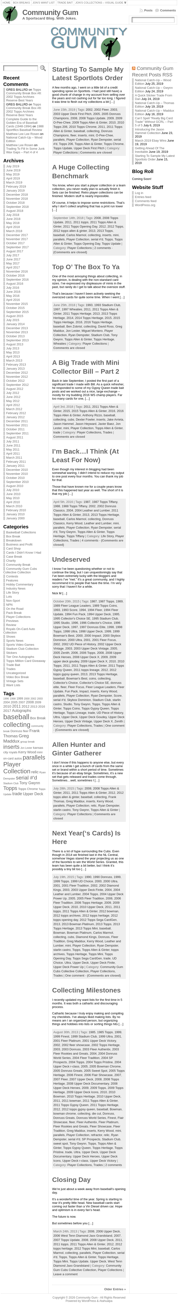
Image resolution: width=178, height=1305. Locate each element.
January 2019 (15, 190)
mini (91, 135)
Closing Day (71, 1179)
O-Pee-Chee (104, 135)
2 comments (102, 248)
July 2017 (12, 255)
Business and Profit (19, 544)
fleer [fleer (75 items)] (25, 731)
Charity (11, 560)
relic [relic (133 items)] (35, 772)
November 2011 (17, 425)
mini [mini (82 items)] (39, 752)
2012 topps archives (67, 915)
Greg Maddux (75, 801)
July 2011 (12, 441)
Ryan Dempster (101, 139)
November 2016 (17, 271)
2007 (117, 1075)
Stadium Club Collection (22, 648)
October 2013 (15, 336)
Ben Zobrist (74, 326)
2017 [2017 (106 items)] (7, 711)
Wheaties (59, 343)
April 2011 (13, 453)
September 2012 (17, 385)
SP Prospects (91, 1139)
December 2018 (17, 194)
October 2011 (15, 429)
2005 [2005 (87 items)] (14, 702)
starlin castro (62, 810)
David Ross (106, 326)
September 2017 (17, 247)
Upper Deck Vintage (78, 721)
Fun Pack (71, 691)
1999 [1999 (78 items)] (19, 698)
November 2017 (17, 239)
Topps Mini (95, 954)
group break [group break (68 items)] (27, 741)
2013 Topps (105, 231)
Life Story (12, 592)
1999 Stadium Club (84, 1036)
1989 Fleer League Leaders (72, 605)
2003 (113, 109)
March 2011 (14, 457)
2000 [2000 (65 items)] (27, 698)
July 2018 (12, 215)
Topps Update (62, 148)
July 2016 (12, 287)
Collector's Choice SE (94, 683)
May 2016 (13, 296)
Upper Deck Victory (103, 1160)
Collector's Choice (65, 683)
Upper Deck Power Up (68, 967)
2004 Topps (90, 894)
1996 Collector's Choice (96, 623)
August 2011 (14, 437)
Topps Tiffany (75, 536)
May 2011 (13, 449)
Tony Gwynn (67, 532)
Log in (139, 193)
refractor (96, 1135)
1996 (74, 623)
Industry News (15, 588)
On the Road (15, 608)
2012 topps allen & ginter (70, 231)
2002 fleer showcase (76, 1045)
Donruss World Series (91, 1118)
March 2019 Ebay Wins (150, 140)
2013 (92, 231)
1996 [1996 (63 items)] (6, 698)
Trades (10, 669)
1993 (89, 305)
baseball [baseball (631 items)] (16, 717)
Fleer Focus (76, 687)
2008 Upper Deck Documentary (87, 1083)
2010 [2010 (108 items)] (7, 706)
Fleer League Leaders (101, 687)
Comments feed (145, 201)
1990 (88, 877)
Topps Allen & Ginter (88, 144)
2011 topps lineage (86, 670)
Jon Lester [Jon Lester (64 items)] (26, 747)
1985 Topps (105, 1032)
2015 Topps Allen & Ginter (89, 411)
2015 (108, 318)
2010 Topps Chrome (83, 127)
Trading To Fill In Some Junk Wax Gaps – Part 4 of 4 (25, 150)
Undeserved (71, 559)
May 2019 (13, 174)
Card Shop (13, 548)
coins (92, 678)
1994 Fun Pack (75, 614)
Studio (67, 704)
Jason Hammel (63, 424)
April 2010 (13, 502)
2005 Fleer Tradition (90, 898)
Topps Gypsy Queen (95, 708)
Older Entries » (115, 1289)
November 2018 (17, 198)
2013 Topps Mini (87, 928)
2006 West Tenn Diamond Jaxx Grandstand (82, 1235)
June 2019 (13, 170)
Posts (148, 10)
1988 (56, 506)
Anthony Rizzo (92, 415)
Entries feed (143, 197)
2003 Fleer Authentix (96, 1049)
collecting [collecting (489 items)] (17, 724)
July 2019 (12, 166)
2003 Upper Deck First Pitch (72, 114)
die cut (96, 1113)
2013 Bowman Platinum (78, 924)
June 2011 (13, 445)
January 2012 (15, 417)
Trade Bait (13, 665)
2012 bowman (108, 911)
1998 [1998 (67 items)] (13, 698)
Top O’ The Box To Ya (86, 267)
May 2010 (13, 498)
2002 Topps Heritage (106, 1045)
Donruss (104, 937)
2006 (74, 653)
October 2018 (15, 202)
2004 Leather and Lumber (92, 510)
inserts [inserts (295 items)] (11, 747)
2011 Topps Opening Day (80, 226)
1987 (87, 502)
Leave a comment (65, 1274)
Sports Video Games (20, 644)
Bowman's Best (76, 678)
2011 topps (80, 222)
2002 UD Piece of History (79, 644)
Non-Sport (13, 600)
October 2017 (15, 243)
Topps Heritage (104, 339)
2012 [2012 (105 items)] (26, 706)
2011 (101, 127)
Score (118, 695)
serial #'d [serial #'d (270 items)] (26, 778)
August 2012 (14, 389)
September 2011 (17, 433)
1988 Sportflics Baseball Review (25, 128)
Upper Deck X (103, 721)
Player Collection (77, 139)
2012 (102, 226)
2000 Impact (92, 635)
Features (12, 580)
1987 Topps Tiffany (104, 502)
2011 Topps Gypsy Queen (71, 1105)
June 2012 (13, 397)
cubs (71, 419)
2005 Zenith (61, 653)
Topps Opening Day (87, 243)
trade (56, 432)
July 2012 (12, 393)
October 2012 (15, 380)
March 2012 (14, 409)
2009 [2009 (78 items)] (38, 702)
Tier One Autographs (20, 657)
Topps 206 (66, 144)
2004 (69, 510)
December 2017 (17, 235)
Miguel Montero (92, 330)
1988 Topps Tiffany (74, 506)
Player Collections (18, 617)
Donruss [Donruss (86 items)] (16, 731)
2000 (79, 635)
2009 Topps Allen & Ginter (89, 122)
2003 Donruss (71, 1049)
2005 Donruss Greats (67, 1070)
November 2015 (17, 304)
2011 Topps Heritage (77, 313)
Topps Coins (71, 708)
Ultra (56, 717)
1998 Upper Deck (91, 631)
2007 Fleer (60, 1079)
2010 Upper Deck (91, 907)
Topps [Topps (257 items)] (10, 788)
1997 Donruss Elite (92, 627)
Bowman (59, 932)
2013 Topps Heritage (105, 514)
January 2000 (15, 518)
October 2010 (15, 478)
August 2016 (14, 283)
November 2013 (17, 332)
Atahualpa (105, 1301)
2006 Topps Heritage (89, 902)
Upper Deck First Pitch (89, 148)
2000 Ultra (75, 640)
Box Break (13, 536)
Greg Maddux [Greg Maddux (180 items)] (16, 738)
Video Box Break (17, 677)
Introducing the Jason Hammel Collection (149, 131)
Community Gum (50, 12)
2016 (79, 322)
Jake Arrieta (115, 419)
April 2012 (13, 405)
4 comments (90, 540)
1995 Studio (61, 623)
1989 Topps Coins (104, 605)
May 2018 (13, 223)
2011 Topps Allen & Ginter (89, 665)
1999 (107, 631)
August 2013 (14, 344)
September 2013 (17, 340)
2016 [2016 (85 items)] (41, 706)
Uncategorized (16, 673)
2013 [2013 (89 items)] (33, 706)
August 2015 (14, 316)
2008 (74, 118)
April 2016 (13, 300)
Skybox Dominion (79, 700)
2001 (87, 640)
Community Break (18, 564)
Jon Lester (73, 330)
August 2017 (14, 251)
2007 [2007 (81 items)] (22, 702)
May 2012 (13, 401)
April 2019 (13, 178)
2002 (89, 109)
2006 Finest (74, 1075)
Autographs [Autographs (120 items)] (21, 711)
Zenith (118, 721)
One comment (114, 725)
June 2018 (13, 219)
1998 (110, 627)
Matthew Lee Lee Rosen (22, 134)
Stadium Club (100, 335)
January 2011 (15, 465)
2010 (112, 122)
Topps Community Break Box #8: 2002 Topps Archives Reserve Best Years (24, 95)
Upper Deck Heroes (86, 1156)
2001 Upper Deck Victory (99, 1040)
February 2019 (16, 186)
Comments (168, 10)
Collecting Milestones (86, 990)
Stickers (11, 653)
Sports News (15, 640)
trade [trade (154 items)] (17, 793)
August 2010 (14, 486)
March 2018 (14, 231)
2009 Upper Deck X (94, 661)
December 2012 (17, 372)
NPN (9, 604)
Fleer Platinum (108, 1122)
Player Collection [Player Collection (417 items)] (17, 767)
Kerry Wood (74, 523)
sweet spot (60, 1143)
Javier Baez (106, 424)
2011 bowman (71, 1100)
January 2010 (15, 514)
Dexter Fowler (85, 419)
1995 (115, 614)
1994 (82, 610)
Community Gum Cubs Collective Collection (20, 570)
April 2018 (13, 227)
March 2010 (14, 506)
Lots (9, 596)
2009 (110, 118)
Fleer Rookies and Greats (70, 1126)
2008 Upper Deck (102, 1240)
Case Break (14, 556)
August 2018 (14, 211)
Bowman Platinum (79, 932)
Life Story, (108, 536)
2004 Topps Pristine (99, 1062)
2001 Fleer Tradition (75, 885)
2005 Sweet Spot (95, 1070)
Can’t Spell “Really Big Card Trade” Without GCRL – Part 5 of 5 (154, 121)
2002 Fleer (101, 109)
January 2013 (15, 368)
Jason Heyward (85, 424)
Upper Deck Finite (103, 962)
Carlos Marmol (76, 235)
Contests (12, 576)
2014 (69, 318)
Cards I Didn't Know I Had (23, 552)
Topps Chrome (113, 144)
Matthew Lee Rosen (19, 145)
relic (94, 805)
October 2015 (15, 308)
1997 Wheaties (72, 309)
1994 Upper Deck (99, 614)
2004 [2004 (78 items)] (6, 702)
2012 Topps (115, 226)
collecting (93, 131)
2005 (96, 114)
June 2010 (13, 494)
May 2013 (13, 352)
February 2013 (16, 364)
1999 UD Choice (82, 881)
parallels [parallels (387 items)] (34, 757)
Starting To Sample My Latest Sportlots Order (155, 157)
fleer (73, 135)
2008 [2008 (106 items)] (30, 702)
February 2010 (16, 510)
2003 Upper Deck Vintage (91, 648)
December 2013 (17, 328)
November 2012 (17, 376)
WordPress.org (145, 205)
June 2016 (13, 291)
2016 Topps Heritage (98, 322)
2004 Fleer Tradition (86, 1058)
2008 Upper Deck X (86, 657)
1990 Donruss (102, 877)
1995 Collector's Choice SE (71, 618)
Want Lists (13, 685)
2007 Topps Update (66, 1240)
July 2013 (12, 348)
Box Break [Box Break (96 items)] (38, 718)
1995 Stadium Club (105, 618)
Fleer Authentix (86, 1122)
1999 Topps (61, 881)
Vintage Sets (14, 681)
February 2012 (16, 413)
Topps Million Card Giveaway (26, 661)
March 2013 (14, 360)
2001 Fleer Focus (104, 640)
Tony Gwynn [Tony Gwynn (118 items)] (29, 783)
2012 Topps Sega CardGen (98, 920)
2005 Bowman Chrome (105, 1066)
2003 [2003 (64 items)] (40, 698)
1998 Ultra (70, 631)
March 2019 (14, 182)
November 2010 (17, 474)
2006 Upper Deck (108, 1231)
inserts (82, 135)
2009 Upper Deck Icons (82, 1092)
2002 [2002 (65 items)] (33, 698)
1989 (119, 601)
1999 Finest (61, 1036)
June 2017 (13, 259)
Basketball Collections (21, 532)
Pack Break (14, 613)
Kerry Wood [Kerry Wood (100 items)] (27, 752)
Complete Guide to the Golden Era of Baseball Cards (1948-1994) (22, 122)
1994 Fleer (95, 610)
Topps (109, 239)
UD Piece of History (110, 713)
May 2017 (13, 263)
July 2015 (12, 320)
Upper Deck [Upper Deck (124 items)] (33, 794)
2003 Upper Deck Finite (87, 890)
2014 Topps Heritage (89, 318)
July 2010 (12, 490)
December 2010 (17, 469)
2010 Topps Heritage (81, 1096)
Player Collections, (90, 432)
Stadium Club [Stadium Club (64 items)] (11, 783)
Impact (83, 691)
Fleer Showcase (101, 1126)
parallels (59, 139)
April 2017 (13, 267)
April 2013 (13, 356)
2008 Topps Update (92, 118)
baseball (79, 131)
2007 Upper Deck (81, 1079)
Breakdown (13, 540)
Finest (112, 1118)
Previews (12, 621)
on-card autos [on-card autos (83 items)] (12, 758)
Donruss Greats (64, 1118)
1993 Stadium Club (107, 305)
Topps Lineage (76, 713)
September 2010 (17, 482)
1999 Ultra (106, 1036)
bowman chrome (64, 1113)
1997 (56, 309)
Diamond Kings (86, 937)
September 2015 (17, 312)
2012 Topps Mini (85, 1248)
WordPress (89, 1301)
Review (11, 625)
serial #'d (97, 239)
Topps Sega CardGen (87, 958)
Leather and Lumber (98, 523)
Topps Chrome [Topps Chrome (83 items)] (28, 789)
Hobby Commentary (19, 584)
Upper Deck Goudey (93, 717)
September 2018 (17, 206)
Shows (10, 636)
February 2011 (16, 461)
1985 (92, 1032)
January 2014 (15, 324)
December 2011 (17, 421)
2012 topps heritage (95, 915)
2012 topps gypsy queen (78, 1109)
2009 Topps (98, 1088)
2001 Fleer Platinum (67, 1040)
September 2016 (17, 279)
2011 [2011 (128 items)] (16, 706)
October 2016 (15, 275)
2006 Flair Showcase (98, 1075)
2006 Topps (87, 653)
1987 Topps (106, 601)
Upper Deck (69, 717)
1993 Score (69, 610)
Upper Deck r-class (75, 1160)
